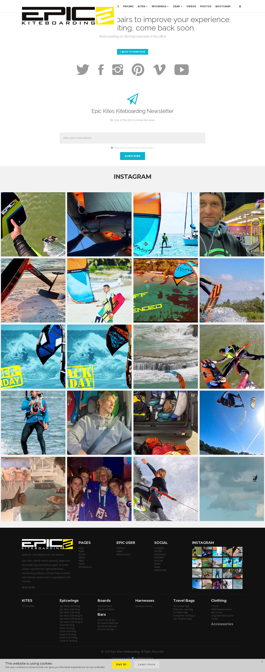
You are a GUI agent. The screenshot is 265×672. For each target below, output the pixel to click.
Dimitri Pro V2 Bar (106, 620)
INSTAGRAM (159, 554)
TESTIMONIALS (85, 567)
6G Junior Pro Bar (106, 629)
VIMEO (157, 563)
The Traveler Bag (181, 606)
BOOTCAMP (222, 6)
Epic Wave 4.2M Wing (70, 609)
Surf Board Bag (180, 612)
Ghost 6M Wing (67, 624)
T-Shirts (214, 606)
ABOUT (82, 563)
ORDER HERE (111, 6)
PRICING (128, 6)
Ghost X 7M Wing (68, 634)
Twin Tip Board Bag (182, 618)
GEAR (177, 6)
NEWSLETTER (160, 570)
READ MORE (28, 587)
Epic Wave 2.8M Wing (70, 606)
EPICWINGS (160, 6)
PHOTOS (205, 6)
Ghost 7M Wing (67, 628)
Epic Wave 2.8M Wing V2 (71, 615)
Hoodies (214, 618)
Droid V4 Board (105, 606)
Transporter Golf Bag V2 (184, 615)
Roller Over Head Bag (183, 609)
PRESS (81, 560)
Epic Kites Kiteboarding (125, 651)
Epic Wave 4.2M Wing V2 (71, 618)
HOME (119, 551)
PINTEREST (159, 557)
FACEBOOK (159, 548)
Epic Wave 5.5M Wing (70, 612)
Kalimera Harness (143, 606)
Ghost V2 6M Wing (68, 637)
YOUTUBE (158, 560)
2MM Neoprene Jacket (221, 609)
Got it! (121, 664)
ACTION (82, 554)
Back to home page (132, 52)
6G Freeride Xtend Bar (108, 623)
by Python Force (143, 658)
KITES (143, 6)
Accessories (222, 624)
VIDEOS (191, 6)
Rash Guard (216, 612)
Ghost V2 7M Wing (68, 640)
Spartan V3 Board (106, 609)
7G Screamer (28, 606)
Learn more (146, 664)
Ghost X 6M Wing (68, 631)
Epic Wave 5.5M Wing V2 (71, 621)
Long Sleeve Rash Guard (222, 615)
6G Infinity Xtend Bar (107, 626)
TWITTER (158, 551)
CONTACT (120, 548)
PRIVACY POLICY (123, 554)
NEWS (81, 551)
